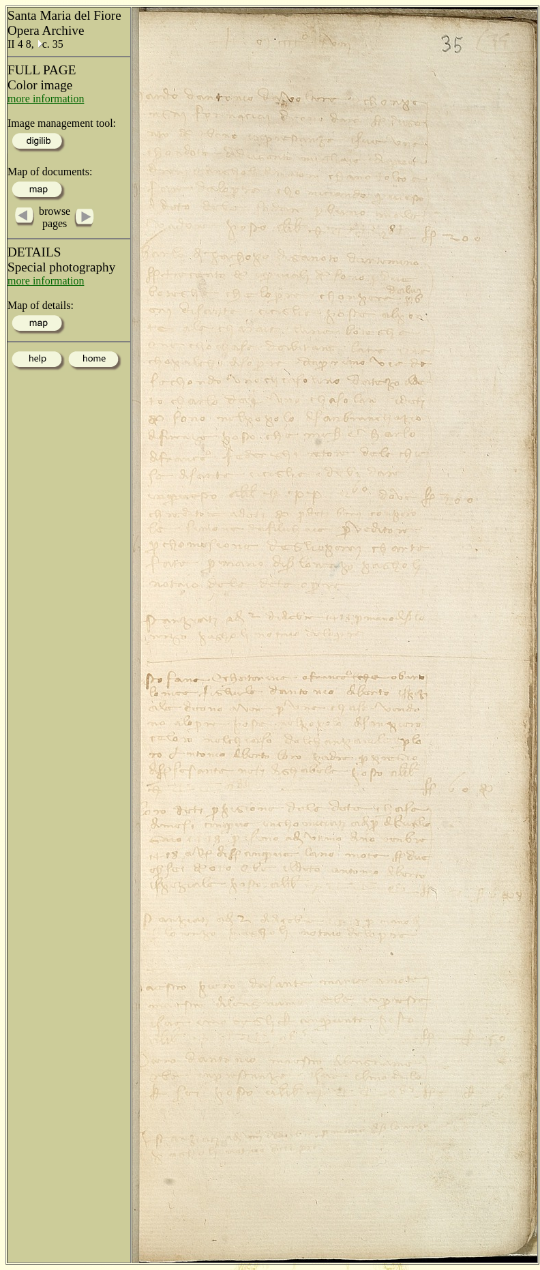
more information (45, 98)
